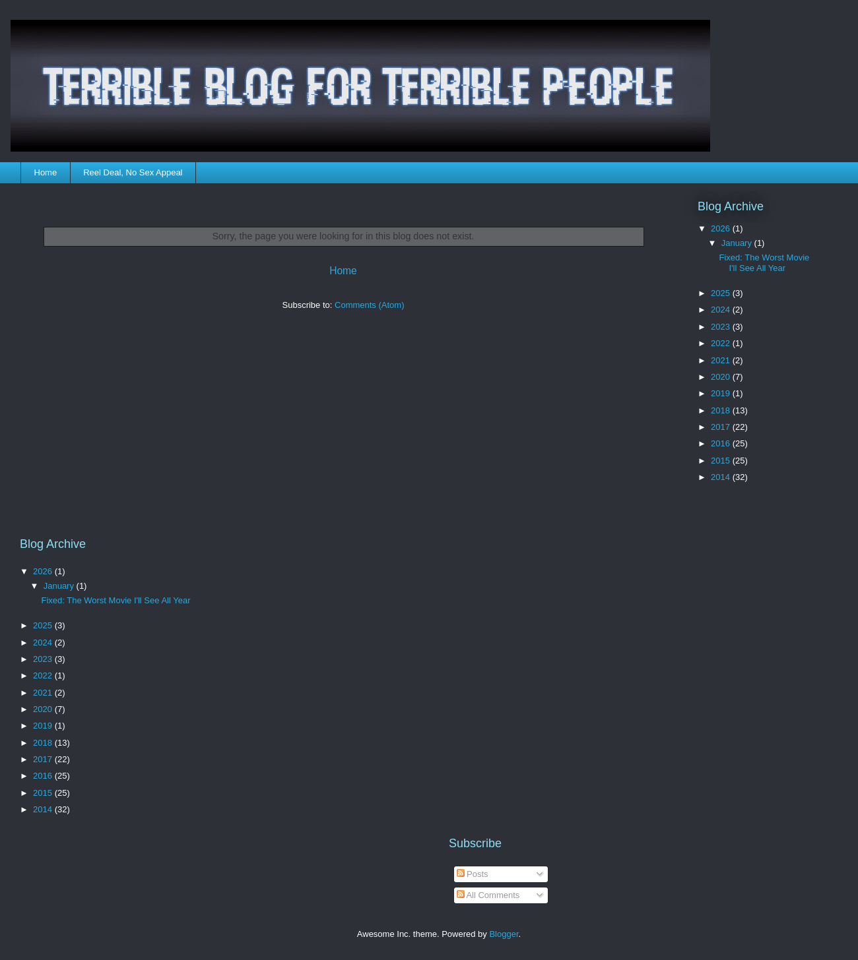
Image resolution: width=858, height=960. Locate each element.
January (737, 243)
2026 (722, 228)
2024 (722, 310)
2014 (722, 477)
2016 (722, 443)
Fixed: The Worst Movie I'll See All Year (764, 263)
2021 (722, 360)
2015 (722, 460)
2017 (722, 427)
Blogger (503, 934)
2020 (722, 377)
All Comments (488, 895)
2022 (722, 343)
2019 (722, 393)
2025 (722, 293)
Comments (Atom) (369, 305)
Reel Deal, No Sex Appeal (132, 172)
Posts (472, 874)
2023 (722, 327)
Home (45, 172)
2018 (722, 410)
